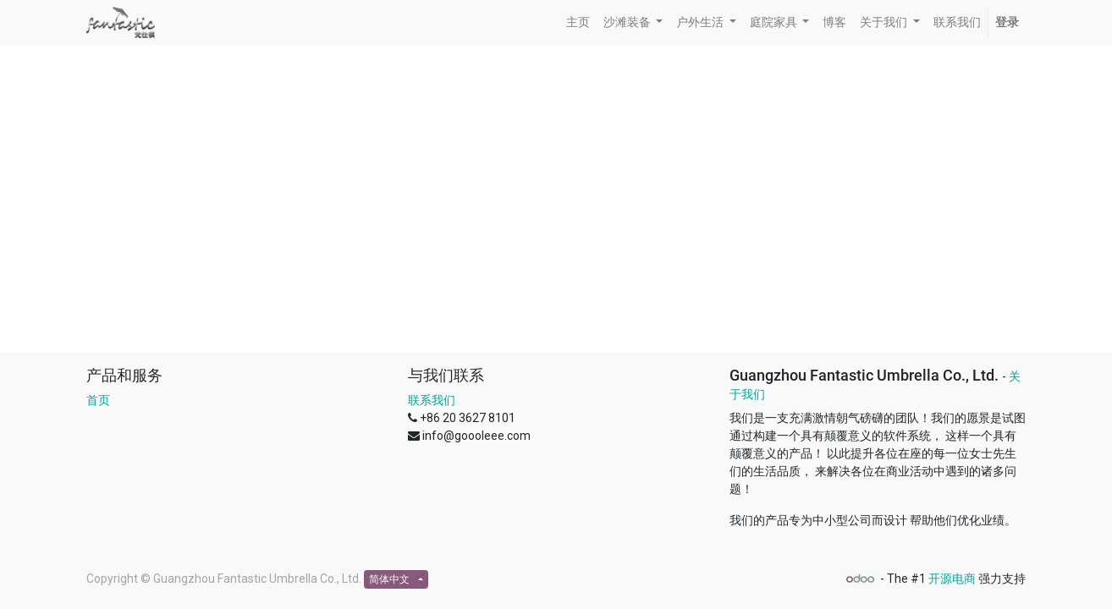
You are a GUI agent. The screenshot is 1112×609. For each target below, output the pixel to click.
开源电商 (952, 578)
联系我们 (431, 400)
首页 (98, 400)
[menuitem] (578, 22)
